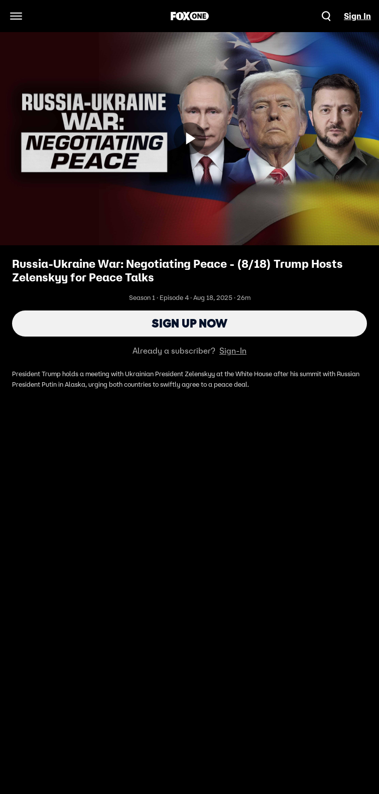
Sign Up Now (189, 323)
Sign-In (232, 351)
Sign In (357, 16)
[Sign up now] (190, 138)
